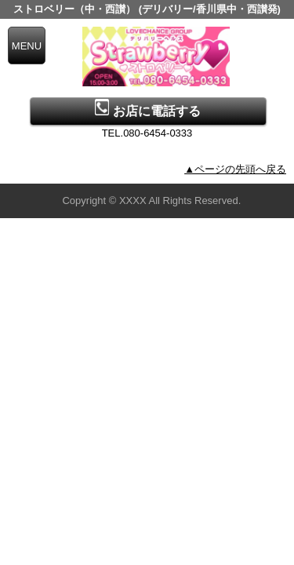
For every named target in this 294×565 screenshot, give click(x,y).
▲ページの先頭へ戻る (235, 169)
